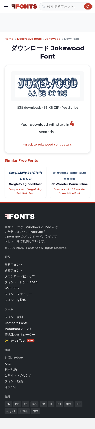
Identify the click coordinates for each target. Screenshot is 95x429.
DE (17, 404)
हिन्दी (35, 411)
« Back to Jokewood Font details (47, 144)
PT (59, 404)
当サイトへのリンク (18, 375)
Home (9, 38)
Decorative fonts (29, 38)
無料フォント (14, 264)
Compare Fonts (16, 323)
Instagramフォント (18, 329)
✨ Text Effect (19, 340)
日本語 (24, 411)
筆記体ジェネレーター (20, 334)
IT (51, 404)
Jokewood (53, 38)
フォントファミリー (18, 294)
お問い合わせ (14, 357)
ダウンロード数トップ (20, 276)
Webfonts (12, 288)
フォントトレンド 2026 (21, 282)
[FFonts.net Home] (24, 6)
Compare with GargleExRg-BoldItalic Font (25, 191)
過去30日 (11, 387)
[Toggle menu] (6, 6)
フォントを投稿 (15, 300)
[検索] (66, 6)
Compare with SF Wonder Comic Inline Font (69, 191)
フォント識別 (14, 317)
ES (25, 404)
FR (43, 404)
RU (79, 404)
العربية (10, 411)
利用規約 (11, 369)
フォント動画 (14, 381)
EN (8, 404)
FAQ (8, 363)
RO (34, 404)
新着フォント (14, 270)
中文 (69, 404)
